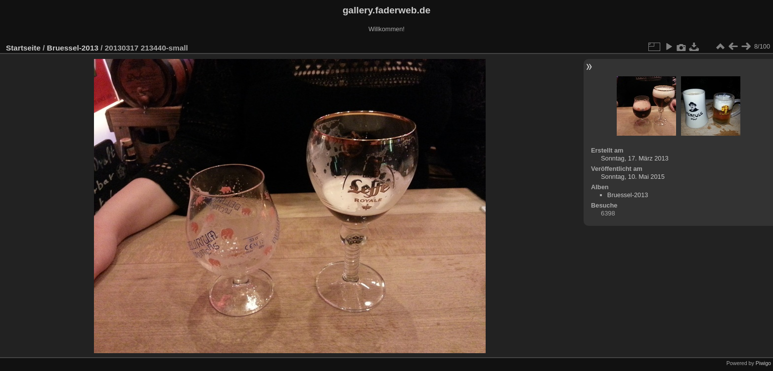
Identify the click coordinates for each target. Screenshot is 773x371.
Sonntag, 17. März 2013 (635, 158)
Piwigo (763, 363)
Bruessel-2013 (72, 48)
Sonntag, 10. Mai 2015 (633, 176)
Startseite (23, 48)
